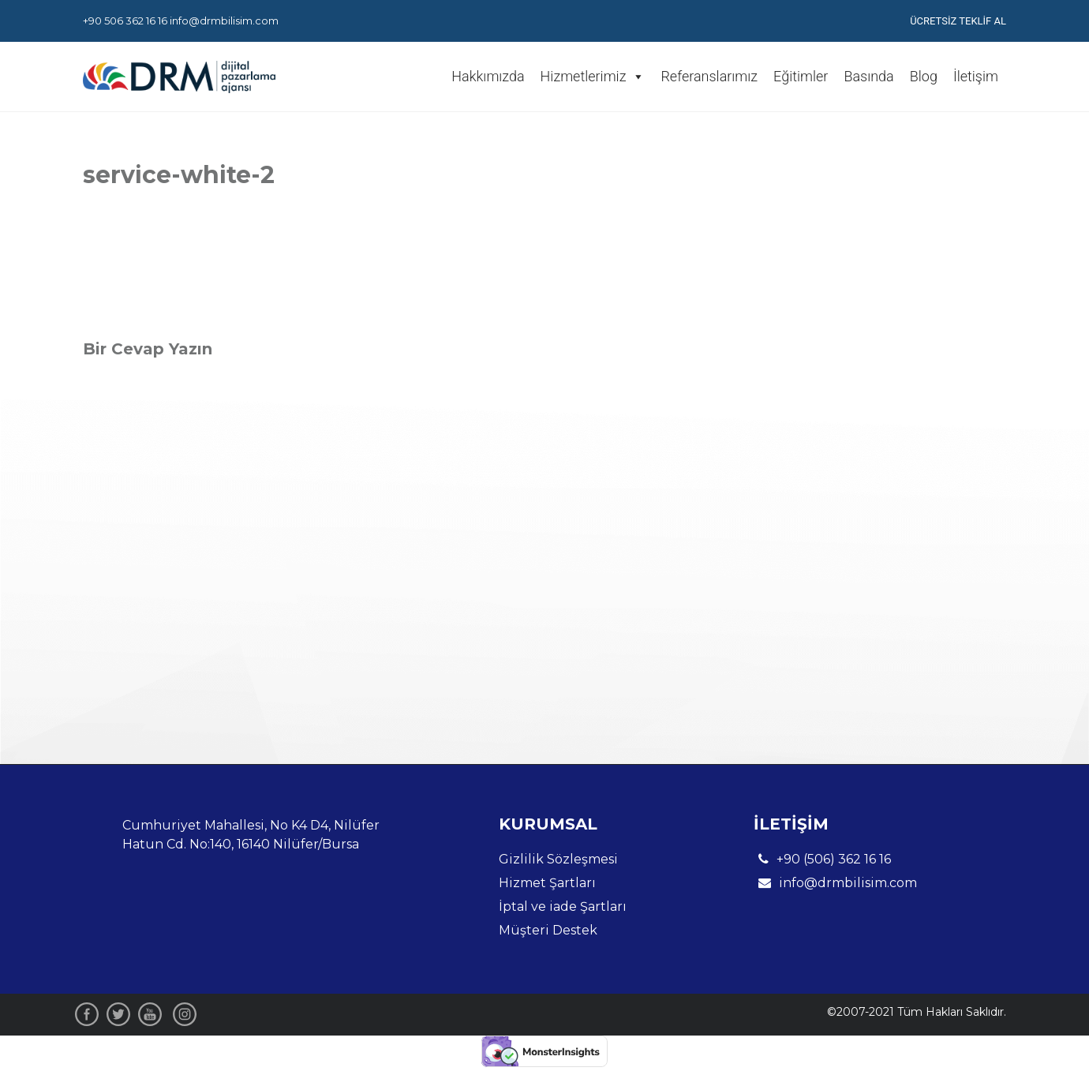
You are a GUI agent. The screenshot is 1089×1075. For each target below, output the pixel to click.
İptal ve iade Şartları (563, 906)
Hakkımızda (487, 76)
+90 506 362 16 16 (125, 20)
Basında (868, 76)
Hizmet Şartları (547, 882)
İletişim (975, 76)
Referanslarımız (709, 76)
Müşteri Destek (548, 930)
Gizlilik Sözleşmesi (558, 859)
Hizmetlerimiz (593, 76)
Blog (923, 76)
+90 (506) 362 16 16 (822, 859)
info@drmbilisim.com (224, 20)
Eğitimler (800, 76)
